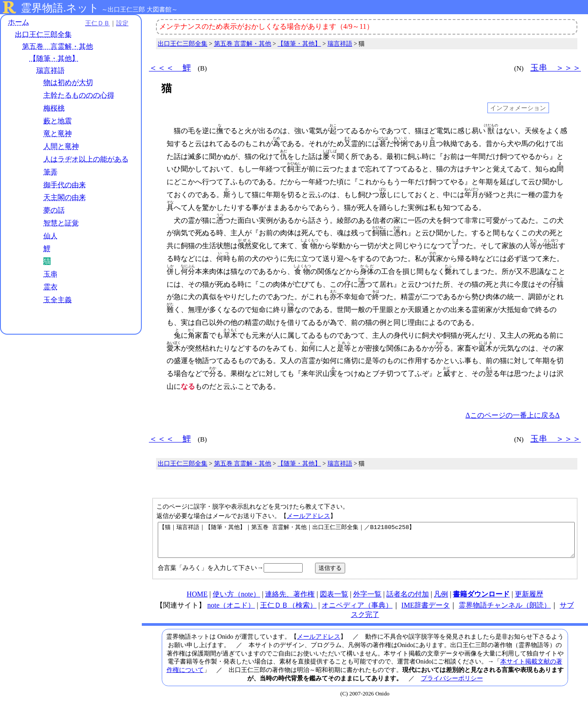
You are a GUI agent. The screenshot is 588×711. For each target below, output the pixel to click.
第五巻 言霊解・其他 (57, 46)
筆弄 (50, 172)
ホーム (18, 22)
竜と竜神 (57, 133)
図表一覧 (334, 600)
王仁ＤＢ (97, 23)
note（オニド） (231, 612)
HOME (197, 600)
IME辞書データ (425, 612)
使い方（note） (237, 600)
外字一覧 (367, 600)
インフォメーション (518, 107)
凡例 (441, 600)
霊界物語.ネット (60, 8)
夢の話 (54, 210)
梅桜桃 (54, 108)
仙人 (50, 236)
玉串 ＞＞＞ (555, 67)
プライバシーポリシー (452, 684)
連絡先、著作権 (290, 600)
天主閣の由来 (64, 197)
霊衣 (50, 287)
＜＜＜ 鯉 (170, 67)
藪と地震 (57, 121)
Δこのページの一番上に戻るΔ (512, 415)
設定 (122, 23)
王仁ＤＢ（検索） (288, 612)
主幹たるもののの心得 (78, 95)
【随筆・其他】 (54, 58)
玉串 (50, 274)
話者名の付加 (407, 600)
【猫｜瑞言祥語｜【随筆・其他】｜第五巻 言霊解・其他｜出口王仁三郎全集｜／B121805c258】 (366, 543)
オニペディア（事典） (357, 612)
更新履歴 (529, 600)
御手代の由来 (64, 185)
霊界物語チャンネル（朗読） (505, 612)
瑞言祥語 (50, 70)
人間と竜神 (61, 146)
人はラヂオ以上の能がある (86, 159)
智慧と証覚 (61, 223)
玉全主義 (57, 300)
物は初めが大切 (68, 82)
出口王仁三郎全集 (43, 34)
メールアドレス (308, 515)
